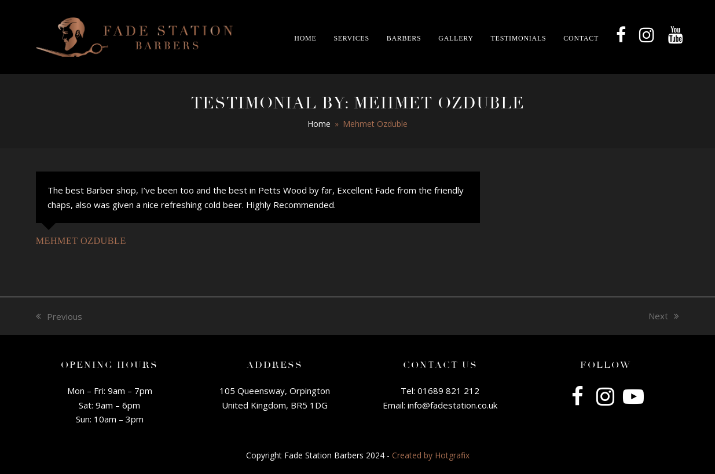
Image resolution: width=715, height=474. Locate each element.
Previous (59, 317)
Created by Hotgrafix (431, 455)
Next (663, 316)
